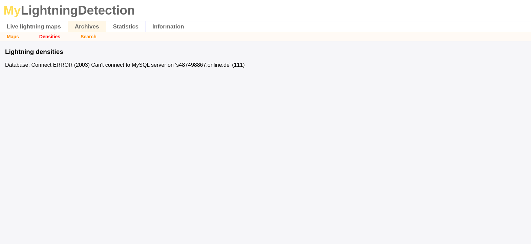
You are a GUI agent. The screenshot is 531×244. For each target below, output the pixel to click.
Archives (87, 26)
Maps (13, 36)
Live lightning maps (34, 26)
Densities (49, 36)
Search (89, 36)
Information (168, 26)
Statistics (126, 26)
